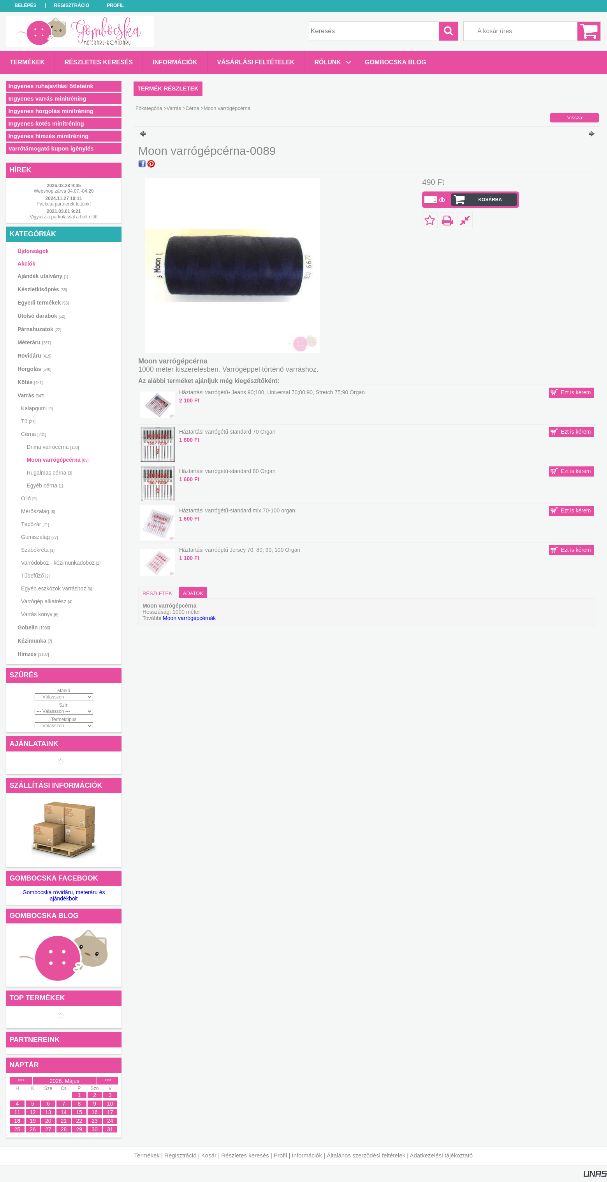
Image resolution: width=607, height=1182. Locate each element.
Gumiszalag (39, 537)
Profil (280, 1155)
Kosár (208, 1155)
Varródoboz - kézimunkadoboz (60, 563)
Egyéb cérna (44, 485)
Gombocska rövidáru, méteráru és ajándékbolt (64, 895)
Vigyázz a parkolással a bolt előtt (64, 217)
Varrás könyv (39, 614)
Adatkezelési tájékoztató (441, 1155)
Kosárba (490, 199)
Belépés (26, 5)
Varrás (174, 108)
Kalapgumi (37, 408)
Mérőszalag (38, 511)
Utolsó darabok (41, 316)
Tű (28, 421)
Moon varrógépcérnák (189, 618)
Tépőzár (35, 524)
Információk (307, 1155)
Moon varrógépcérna (57, 460)
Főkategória (148, 108)
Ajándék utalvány (43, 276)
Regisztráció (180, 1155)
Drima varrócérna (52, 447)
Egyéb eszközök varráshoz (56, 588)
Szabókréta (38, 550)
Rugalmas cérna (49, 473)
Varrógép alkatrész (46, 601)
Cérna (192, 108)
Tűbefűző (35, 575)
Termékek (147, 1155)
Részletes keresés (245, 1155)
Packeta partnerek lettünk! (64, 204)
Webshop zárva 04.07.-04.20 (64, 191)
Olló (29, 498)
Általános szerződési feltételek (366, 1155)
